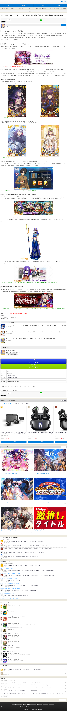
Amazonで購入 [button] (13, 441)
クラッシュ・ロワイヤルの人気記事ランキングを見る (10, 583)
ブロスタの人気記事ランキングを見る (7, 593)
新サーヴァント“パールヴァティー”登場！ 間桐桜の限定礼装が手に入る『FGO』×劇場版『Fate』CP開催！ (46, 8)
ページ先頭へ (63, 699)
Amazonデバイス (26, 403)
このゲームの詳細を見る (12, 354)
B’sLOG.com (51, 704)
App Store (33, 361)
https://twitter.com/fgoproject (12, 377)
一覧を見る (64, 400)
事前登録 (29, 11)
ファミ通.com (45, 704)
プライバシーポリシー (31, 704)
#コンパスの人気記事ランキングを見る (7, 568)
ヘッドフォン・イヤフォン (7, 403)
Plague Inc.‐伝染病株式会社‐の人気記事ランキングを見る (10, 588)
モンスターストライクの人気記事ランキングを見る (9, 598)
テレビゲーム (34, 403)
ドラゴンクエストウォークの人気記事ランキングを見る (10, 573)
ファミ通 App (5, 2)
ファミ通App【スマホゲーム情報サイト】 (8, 8)
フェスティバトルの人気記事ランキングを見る (9, 578)
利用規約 (20, 704)
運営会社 (24, 704)
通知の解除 (39, 704)
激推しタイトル (36, 11)
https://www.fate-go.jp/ (11, 375)
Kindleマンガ (17, 403)
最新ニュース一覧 (21, 8)
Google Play (33, 366)
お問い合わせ (15, 704)
